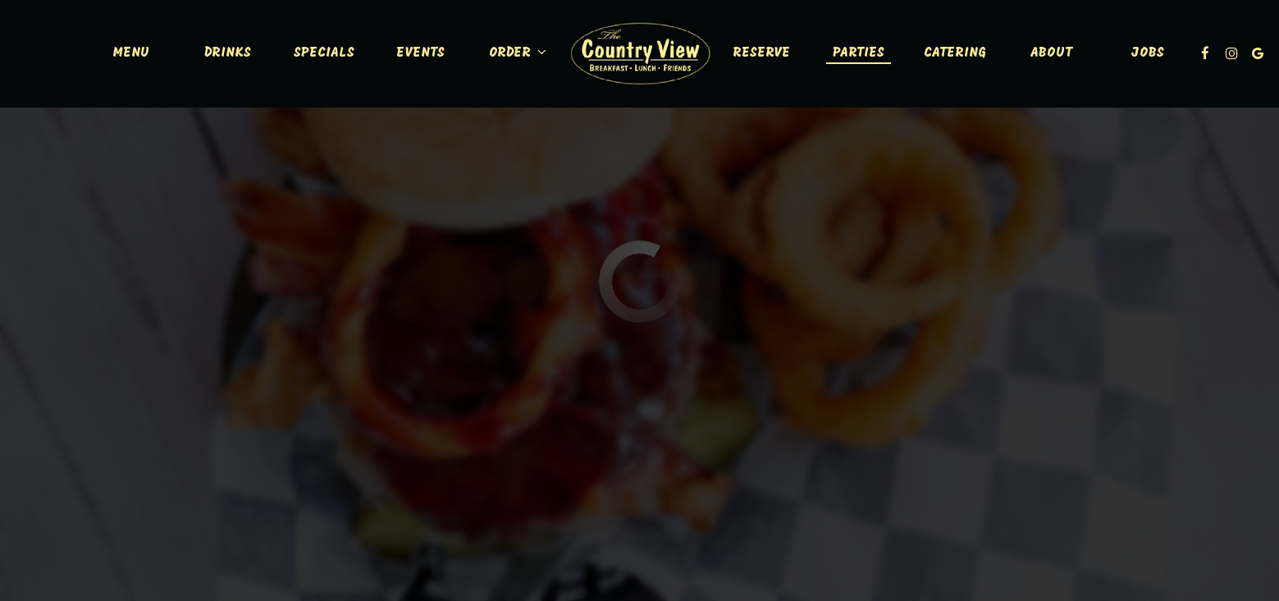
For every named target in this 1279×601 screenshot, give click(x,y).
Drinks (227, 53)
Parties (858, 53)
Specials (324, 53)
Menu (130, 53)
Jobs (1147, 53)
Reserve (761, 53)
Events (420, 53)
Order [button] (517, 52)
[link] (640, 53)
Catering (955, 53)
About (1051, 53)
